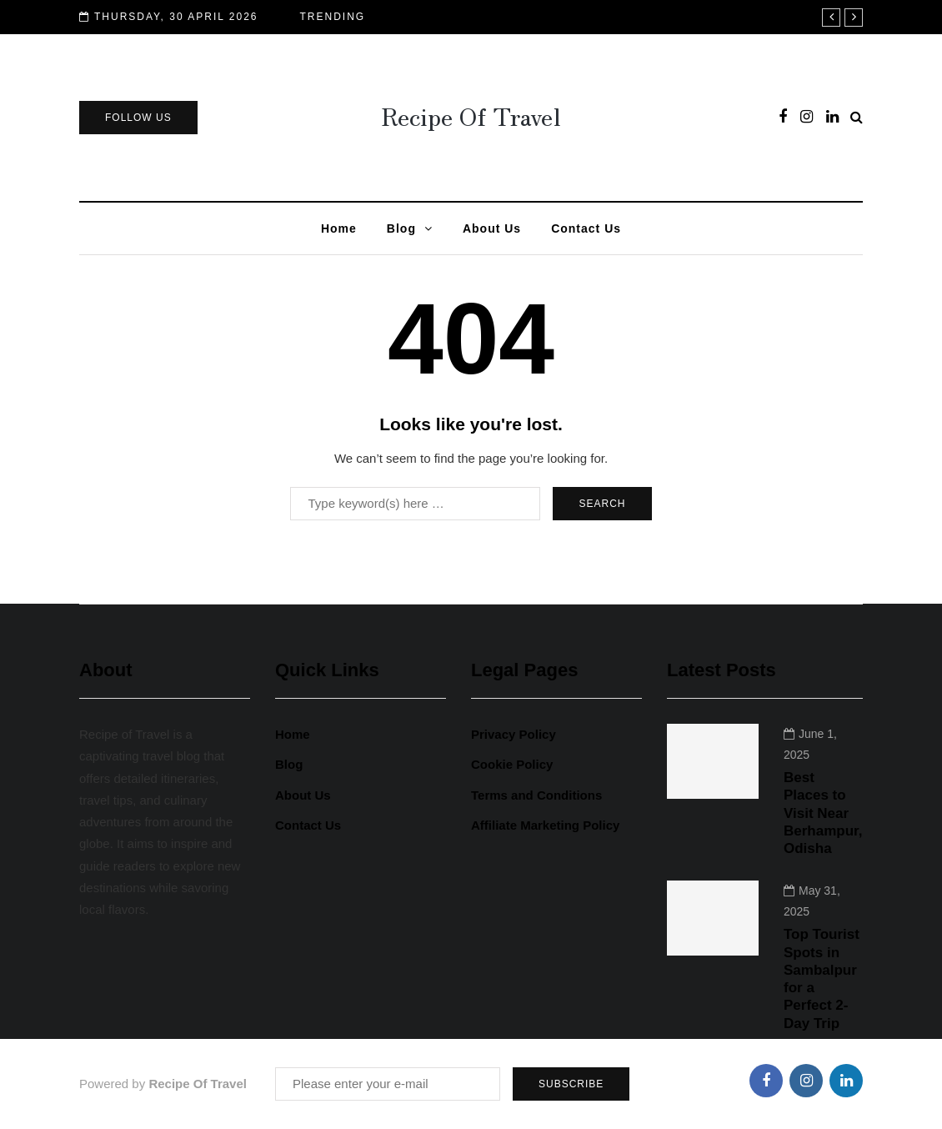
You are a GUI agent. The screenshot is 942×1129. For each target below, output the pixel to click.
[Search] (415, 503)
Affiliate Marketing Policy (545, 825)
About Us (492, 228)
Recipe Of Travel (471, 115)
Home (339, 228)
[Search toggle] (856, 117)
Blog (401, 228)
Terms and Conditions (536, 795)
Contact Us (586, 228)
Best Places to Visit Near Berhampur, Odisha (823, 813)
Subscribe (571, 1084)
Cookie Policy (512, 764)
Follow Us (138, 117)
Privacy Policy (513, 734)
